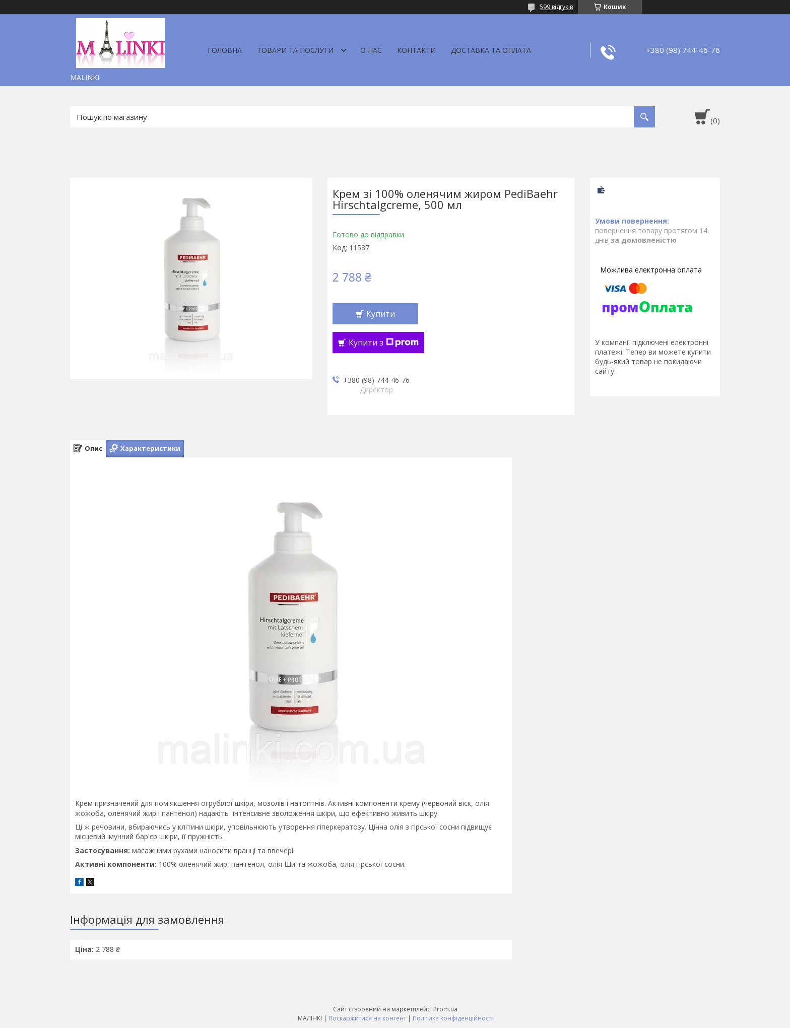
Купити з (384, 342)
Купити (380, 313)
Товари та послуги (295, 50)
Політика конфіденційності (453, 1018)
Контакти (416, 50)
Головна (225, 50)
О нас (371, 50)
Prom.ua (445, 1009)
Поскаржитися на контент (367, 1018)
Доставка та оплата (491, 50)
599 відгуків (556, 7)
